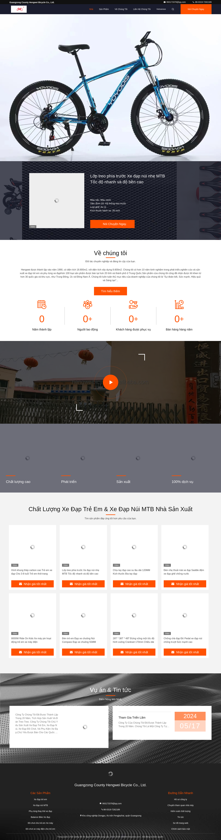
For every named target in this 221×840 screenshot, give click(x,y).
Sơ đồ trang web (180, 823)
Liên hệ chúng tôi (142, 9)
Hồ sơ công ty (180, 799)
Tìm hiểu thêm (110, 291)
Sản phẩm (104, 9)
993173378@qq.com (174, 2)
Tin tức (180, 817)
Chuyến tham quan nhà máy (181, 805)
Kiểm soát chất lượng (181, 811)
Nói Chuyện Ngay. (196, 9)
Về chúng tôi (121, 9)
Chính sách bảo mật (180, 829)
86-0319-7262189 (202, 2)
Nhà (91, 9)
